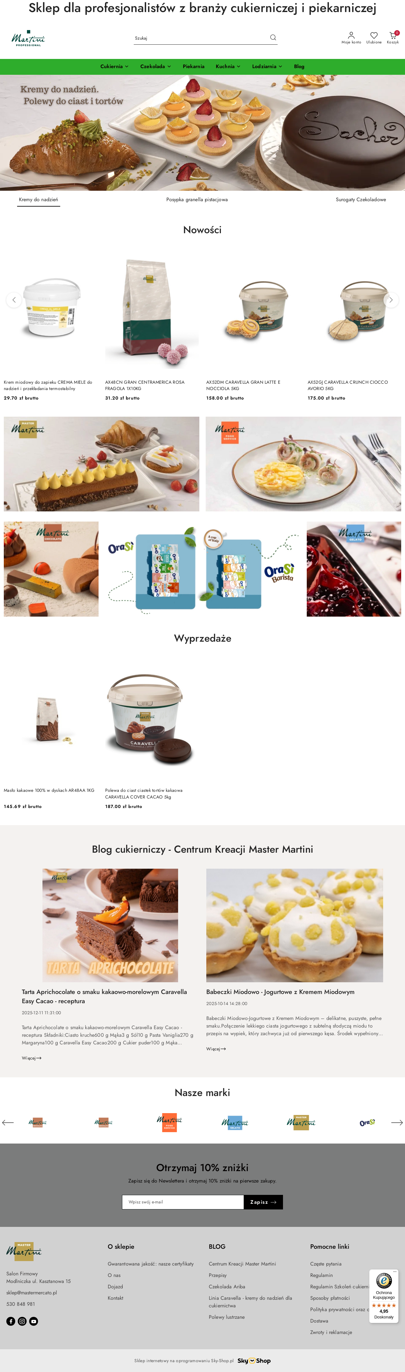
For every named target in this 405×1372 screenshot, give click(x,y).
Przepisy (218, 1275)
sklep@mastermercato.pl (31, 1292)
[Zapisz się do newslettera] (183, 1202)
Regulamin (321, 1275)
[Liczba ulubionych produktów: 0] (374, 38)
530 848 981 (20, 1304)
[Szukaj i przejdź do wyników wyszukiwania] (273, 38)
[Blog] (299, 67)
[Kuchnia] (228, 67)
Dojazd (115, 1286)
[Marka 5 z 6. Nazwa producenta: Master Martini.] (301, 1122)
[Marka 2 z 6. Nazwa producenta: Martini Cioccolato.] (104, 1122)
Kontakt (116, 1298)
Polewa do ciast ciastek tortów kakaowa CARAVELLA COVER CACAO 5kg (144, 793)
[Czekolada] (156, 67)
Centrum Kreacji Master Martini (242, 1263)
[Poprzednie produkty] (14, 300)
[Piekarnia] (193, 67)
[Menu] (395, 1273)
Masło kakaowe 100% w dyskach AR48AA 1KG (49, 790)
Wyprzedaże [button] (202, 638)
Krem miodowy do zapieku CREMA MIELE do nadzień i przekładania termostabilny (48, 385)
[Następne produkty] (391, 300)
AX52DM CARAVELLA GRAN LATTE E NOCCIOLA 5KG (243, 385)
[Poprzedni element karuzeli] (8, 1122)
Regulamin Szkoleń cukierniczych (346, 1286)
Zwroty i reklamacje (331, 1332)
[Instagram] (22, 1321)
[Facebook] (10, 1321)
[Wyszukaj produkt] (206, 38)
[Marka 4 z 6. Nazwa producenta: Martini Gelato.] (235, 1122)
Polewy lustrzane (227, 1317)
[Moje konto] (351, 38)
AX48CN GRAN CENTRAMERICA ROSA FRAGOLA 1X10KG (145, 385)
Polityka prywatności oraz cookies (346, 1309)
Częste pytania (326, 1263)
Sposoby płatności (330, 1298)
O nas (114, 1275)
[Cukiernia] (115, 67)
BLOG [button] (217, 1246)
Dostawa (319, 1320)
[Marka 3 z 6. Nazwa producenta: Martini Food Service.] (169, 1122)
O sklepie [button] (121, 1246)
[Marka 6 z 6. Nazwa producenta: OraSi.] (367, 1122)
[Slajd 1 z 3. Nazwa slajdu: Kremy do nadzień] (202, 133)
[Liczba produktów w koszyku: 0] (392, 38)
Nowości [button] (202, 229)
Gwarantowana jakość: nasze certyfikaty (151, 1263)
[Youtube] (33, 1321)
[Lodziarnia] (267, 67)
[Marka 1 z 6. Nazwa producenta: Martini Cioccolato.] (38, 1122)
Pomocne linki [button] (329, 1246)
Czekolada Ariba (227, 1286)
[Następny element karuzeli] (397, 1122)
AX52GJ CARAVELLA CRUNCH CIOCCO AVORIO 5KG (348, 385)
